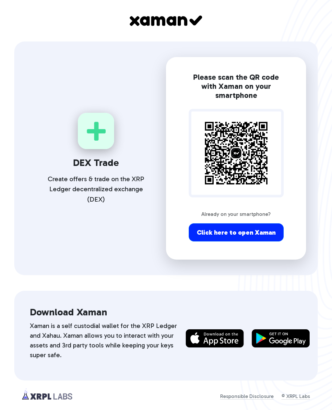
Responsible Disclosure (247, 396)
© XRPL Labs (295, 396)
